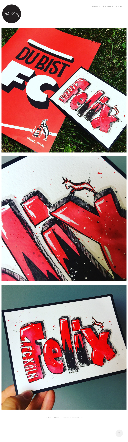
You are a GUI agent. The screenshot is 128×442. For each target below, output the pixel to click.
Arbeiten (96, 6)
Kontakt (120, 6)
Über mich (108, 6)
